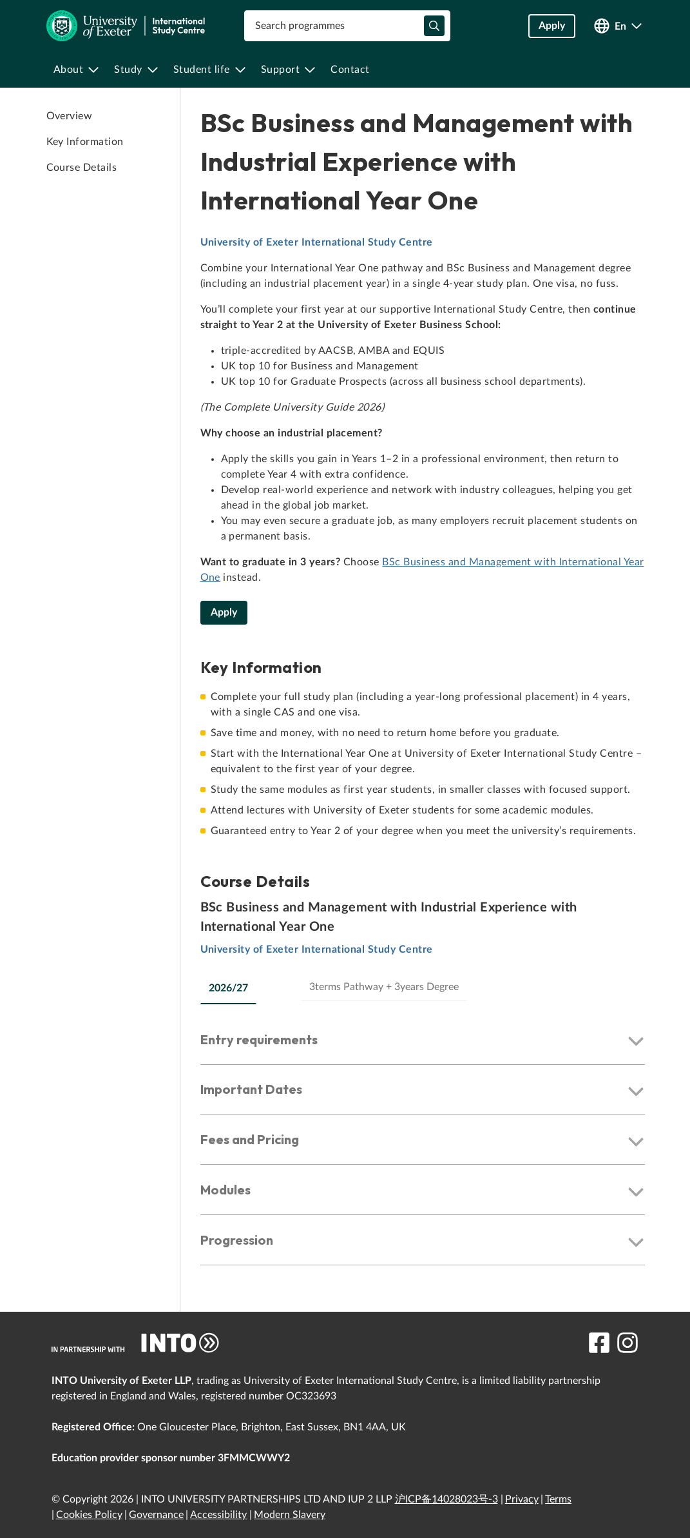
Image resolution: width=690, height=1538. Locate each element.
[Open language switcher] (618, 26)
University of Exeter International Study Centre (316, 242)
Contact (350, 69)
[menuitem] (76, 70)
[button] (422, 1042)
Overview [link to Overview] (69, 116)
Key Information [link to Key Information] (85, 142)
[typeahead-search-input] (434, 25)
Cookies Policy (89, 1515)
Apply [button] (552, 26)
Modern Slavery (289, 1515)
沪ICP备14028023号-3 (446, 1499)
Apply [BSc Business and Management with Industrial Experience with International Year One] (224, 612)
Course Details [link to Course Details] (81, 167)
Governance (156, 1515)
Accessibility (218, 1515)
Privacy (522, 1499)
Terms (558, 1499)
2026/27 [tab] (228, 988)
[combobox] (347, 25)
